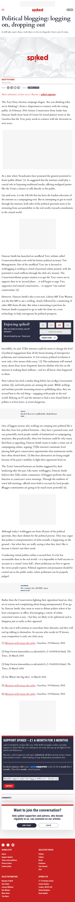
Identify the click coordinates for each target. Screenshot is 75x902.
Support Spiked (7, 857)
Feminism (42, 863)
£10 (51, 325)
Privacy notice (7, 863)
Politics (41, 854)
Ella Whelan (6, 890)
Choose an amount (55, 332)
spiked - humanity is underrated (37, 10)
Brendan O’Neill (7, 881)
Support (8, 786)
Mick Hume (6, 893)
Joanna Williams (7, 887)
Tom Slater (5, 884)
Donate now (47, 338)
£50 (67, 325)
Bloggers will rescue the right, (20, 643)
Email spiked (43, 893)
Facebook (3, 845)
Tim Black (5, 896)
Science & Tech (33, 88)
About (4, 854)
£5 (43, 325)
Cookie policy (6, 866)
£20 (59, 325)
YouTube (12, 845)
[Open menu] (3, 10)
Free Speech (43, 866)
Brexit (41, 860)
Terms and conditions (9, 860)
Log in (69, 10)
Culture (41, 857)
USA (40, 869)
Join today (26, 825)
